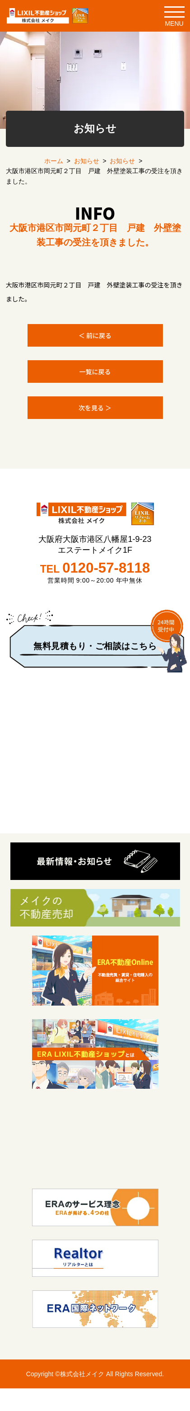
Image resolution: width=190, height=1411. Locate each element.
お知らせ (86, 161)
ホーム (53, 161)
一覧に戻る (95, 371)
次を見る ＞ (95, 407)
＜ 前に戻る (95, 335)
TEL (95, 568)
